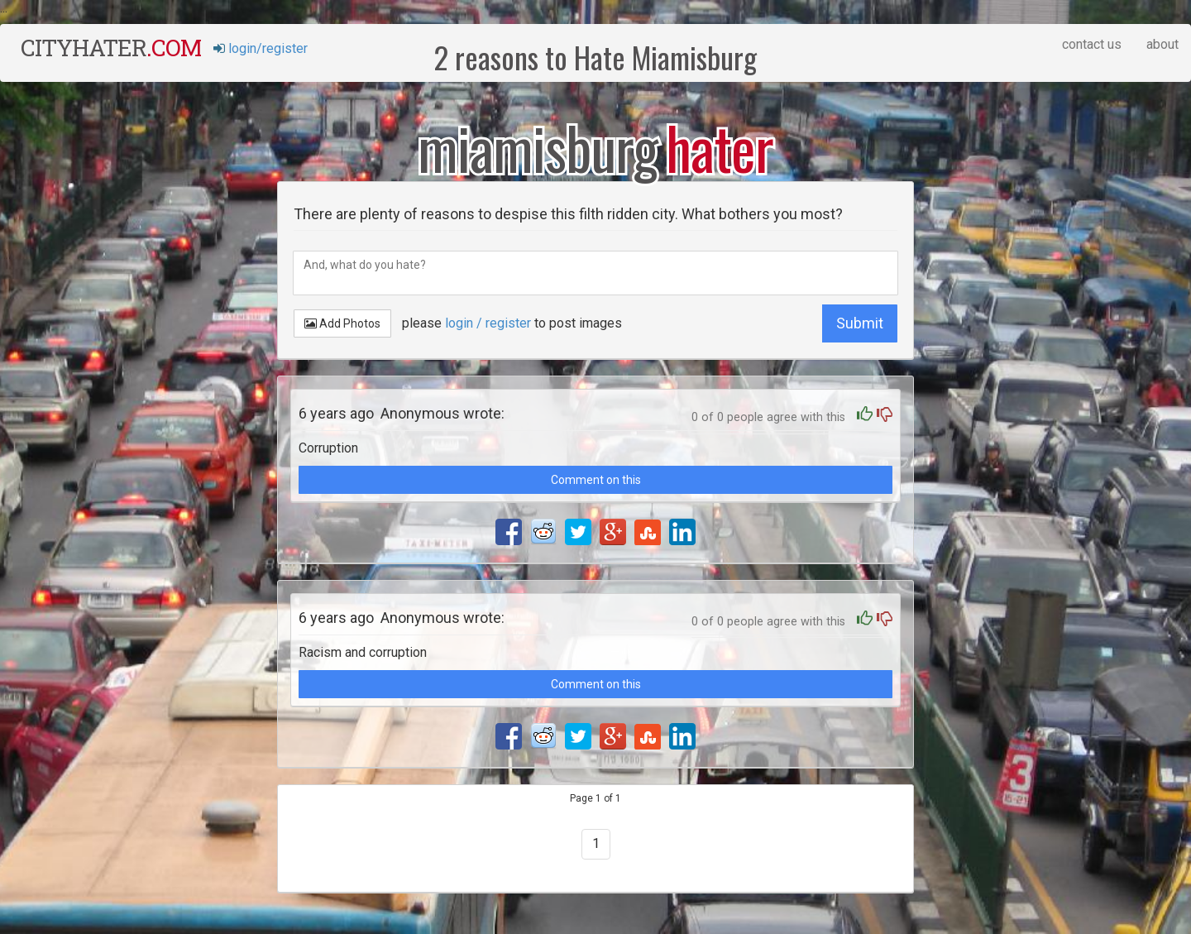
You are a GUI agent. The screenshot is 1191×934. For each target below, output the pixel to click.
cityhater (111, 47)
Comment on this (596, 479)
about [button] (1162, 44)
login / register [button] (488, 323)
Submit (859, 323)
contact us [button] (1092, 44)
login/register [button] (260, 48)
